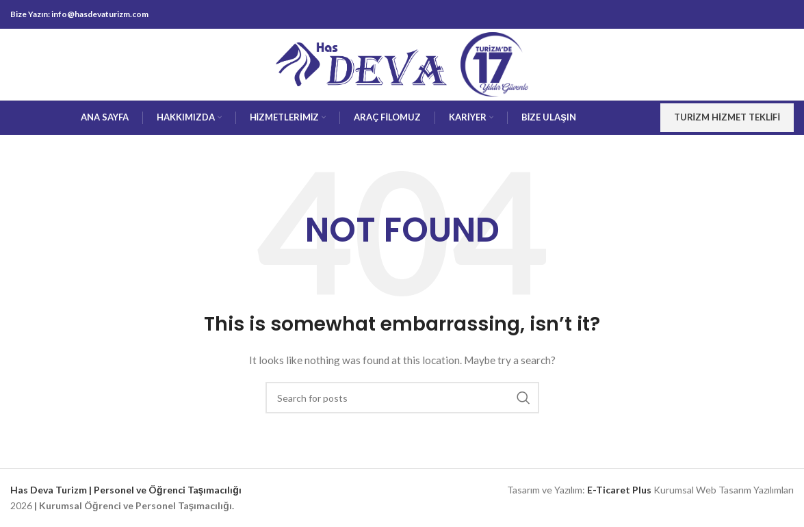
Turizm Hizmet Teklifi (727, 117)
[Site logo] (361, 63)
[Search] (402, 397)
